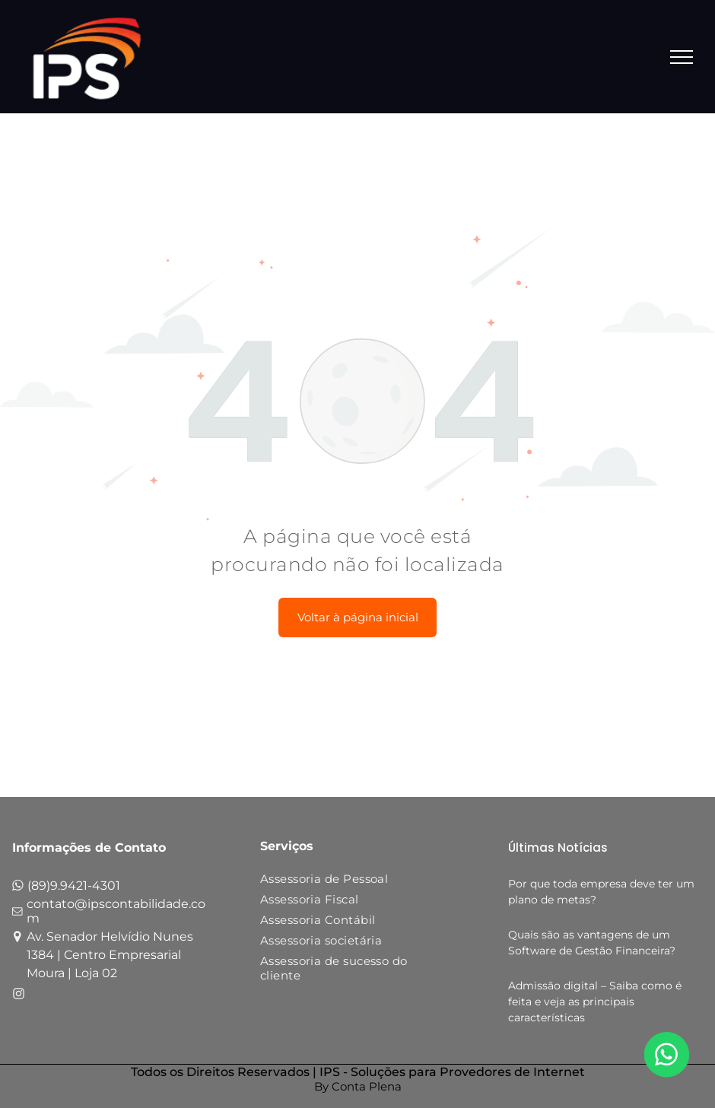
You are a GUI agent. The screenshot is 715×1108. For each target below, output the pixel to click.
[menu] (681, 57)
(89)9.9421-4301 (73, 885)
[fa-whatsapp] (18, 888)
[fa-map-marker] (17, 939)
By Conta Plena (358, 1086)
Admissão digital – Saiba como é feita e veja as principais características (595, 1001)
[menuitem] (347, 881)
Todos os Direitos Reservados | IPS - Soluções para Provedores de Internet (358, 1072)
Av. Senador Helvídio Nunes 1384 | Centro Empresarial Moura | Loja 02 (110, 954)
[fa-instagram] (18, 996)
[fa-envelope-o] (17, 914)
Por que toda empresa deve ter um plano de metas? (601, 891)
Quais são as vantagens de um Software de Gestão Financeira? (591, 942)
